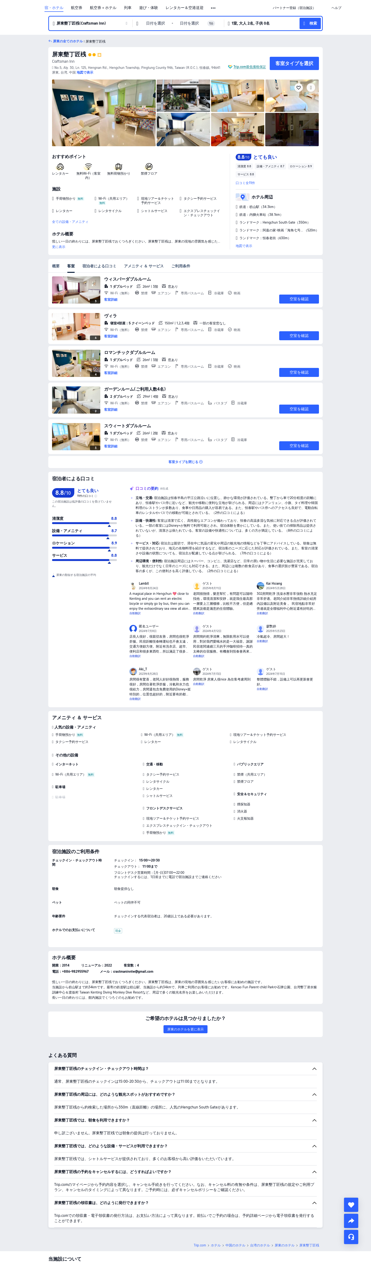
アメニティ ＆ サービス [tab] (144, 266)
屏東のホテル (285, 1245)
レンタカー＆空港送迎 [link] (184, 8)
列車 (128, 8)
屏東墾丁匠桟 (69, 54)
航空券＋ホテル (103, 8)
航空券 (76, 8)
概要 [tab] (56, 266)
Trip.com (200, 1245)
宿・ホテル (53, 8)
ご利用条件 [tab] (180, 266)
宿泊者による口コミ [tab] (99, 266)
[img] (104, 112)
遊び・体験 (148, 8)
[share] (351, 1221)
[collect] (351, 1205)
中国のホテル (235, 1245)
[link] (294, 8)
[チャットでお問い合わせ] (351, 1237)
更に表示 (58, 247)
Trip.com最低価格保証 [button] (250, 67)
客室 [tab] (71, 266)
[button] (213, 8)
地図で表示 (244, 246)
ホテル (216, 1245)
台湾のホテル (260, 1245)
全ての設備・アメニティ (70, 222)
